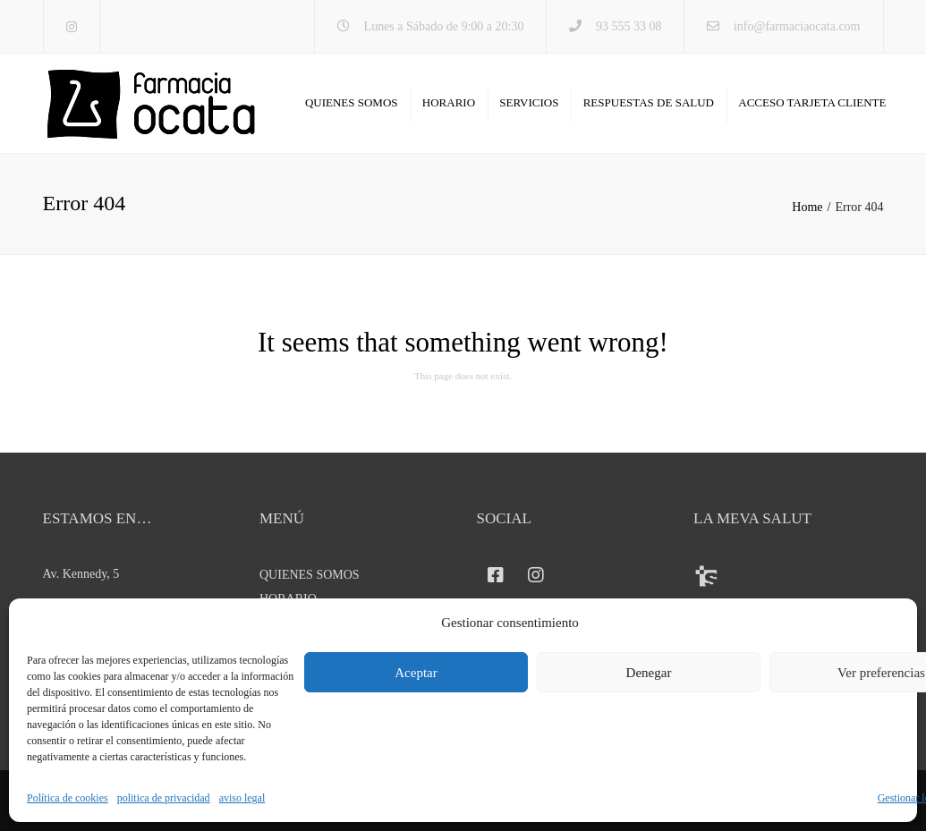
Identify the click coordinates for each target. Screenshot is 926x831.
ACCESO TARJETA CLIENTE (812, 102)
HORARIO (448, 102)
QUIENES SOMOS (351, 102)
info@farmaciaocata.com (797, 26)
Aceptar (416, 673)
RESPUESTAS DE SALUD (648, 102)
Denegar (649, 673)
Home (807, 207)
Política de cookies (67, 798)
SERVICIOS (528, 102)
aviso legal (242, 798)
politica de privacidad (163, 798)
